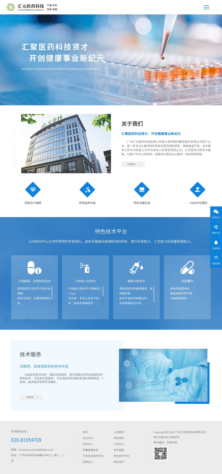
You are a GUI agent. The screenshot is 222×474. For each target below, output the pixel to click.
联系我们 (119, 462)
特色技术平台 (121, 456)
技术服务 (119, 450)
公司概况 (119, 432)
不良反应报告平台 (93, 456)
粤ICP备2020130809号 (167, 437)
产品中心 (119, 444)
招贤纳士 (88, 462)
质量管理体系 (90, 450)
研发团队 (119, 438)
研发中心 (88, 444)
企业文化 (88, 438)
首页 (85, 432)
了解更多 (133, 164)
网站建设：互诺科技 (165, 442)
